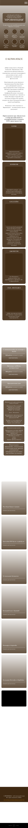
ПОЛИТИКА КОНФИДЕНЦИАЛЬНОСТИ (14, 800)
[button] (14, 350)
